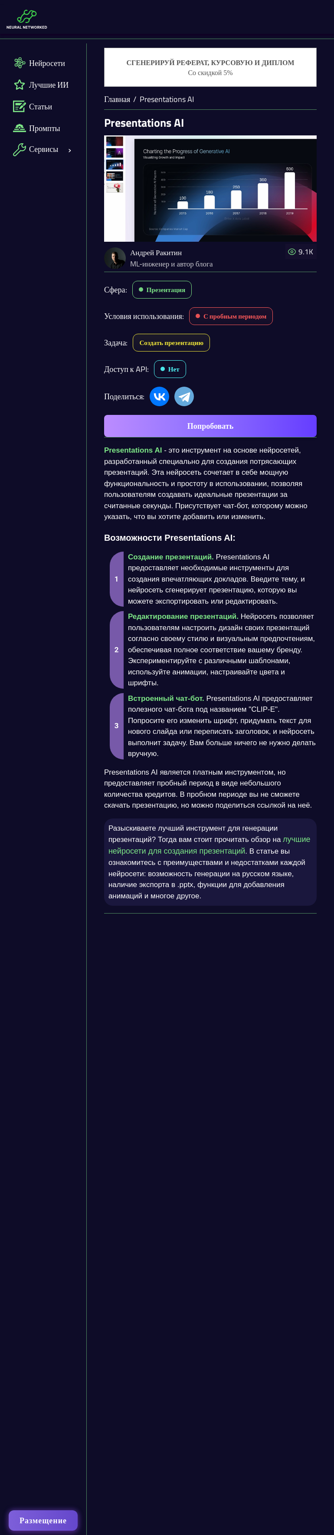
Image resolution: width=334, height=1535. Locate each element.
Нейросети (39, 62)
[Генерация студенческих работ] (210, 67)
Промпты (36, 128)
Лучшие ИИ (41, 84)
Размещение (43, 1520)
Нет (174, 369)
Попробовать (210, 426)
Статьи (32, 106)
